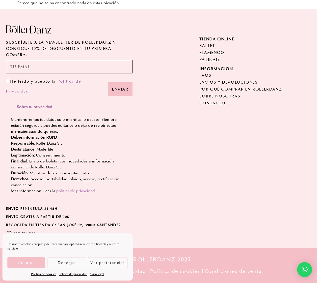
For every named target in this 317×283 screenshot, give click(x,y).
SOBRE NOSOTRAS (219, 96)
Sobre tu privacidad (34, 106)
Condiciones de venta (233, 271)
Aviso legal (97, 274)
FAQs (205, 75)
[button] (69, 107)
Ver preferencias (107, 262)
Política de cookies (43, 274)
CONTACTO (212, 103)
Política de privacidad (73, 274)
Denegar (66, 262)
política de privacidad (75, 191)
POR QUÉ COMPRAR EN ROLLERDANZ (240, 89)
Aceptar (26, 262)
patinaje (209, 59)
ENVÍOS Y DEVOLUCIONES (228, 82)
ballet (207, 45)
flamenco (211, 52)
